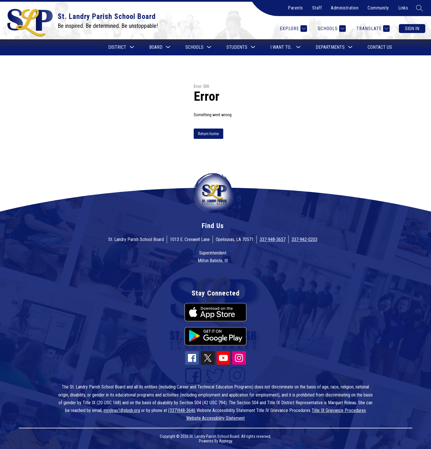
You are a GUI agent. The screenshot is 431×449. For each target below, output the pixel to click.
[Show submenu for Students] (236, 47)
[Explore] (292, 28)
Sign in (412, 28)
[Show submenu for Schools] (194, 47)
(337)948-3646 (181, 410)
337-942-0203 (304, 239)
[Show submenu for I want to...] (281, 47)
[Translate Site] (372, 28)
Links (403, 8)
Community (378, 8)
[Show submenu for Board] (155, 47)
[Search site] (419, 8)
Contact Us (380, 47)
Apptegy (225, 441)
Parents (295, 8)
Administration (344, 8)
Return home (208, 133)
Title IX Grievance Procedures (339, 410)
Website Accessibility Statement (215, 418)
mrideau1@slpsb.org (122, 410)
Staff (317, 8)
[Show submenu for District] (117, 47)
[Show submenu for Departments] (330, 47)
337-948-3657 (273, 239)
